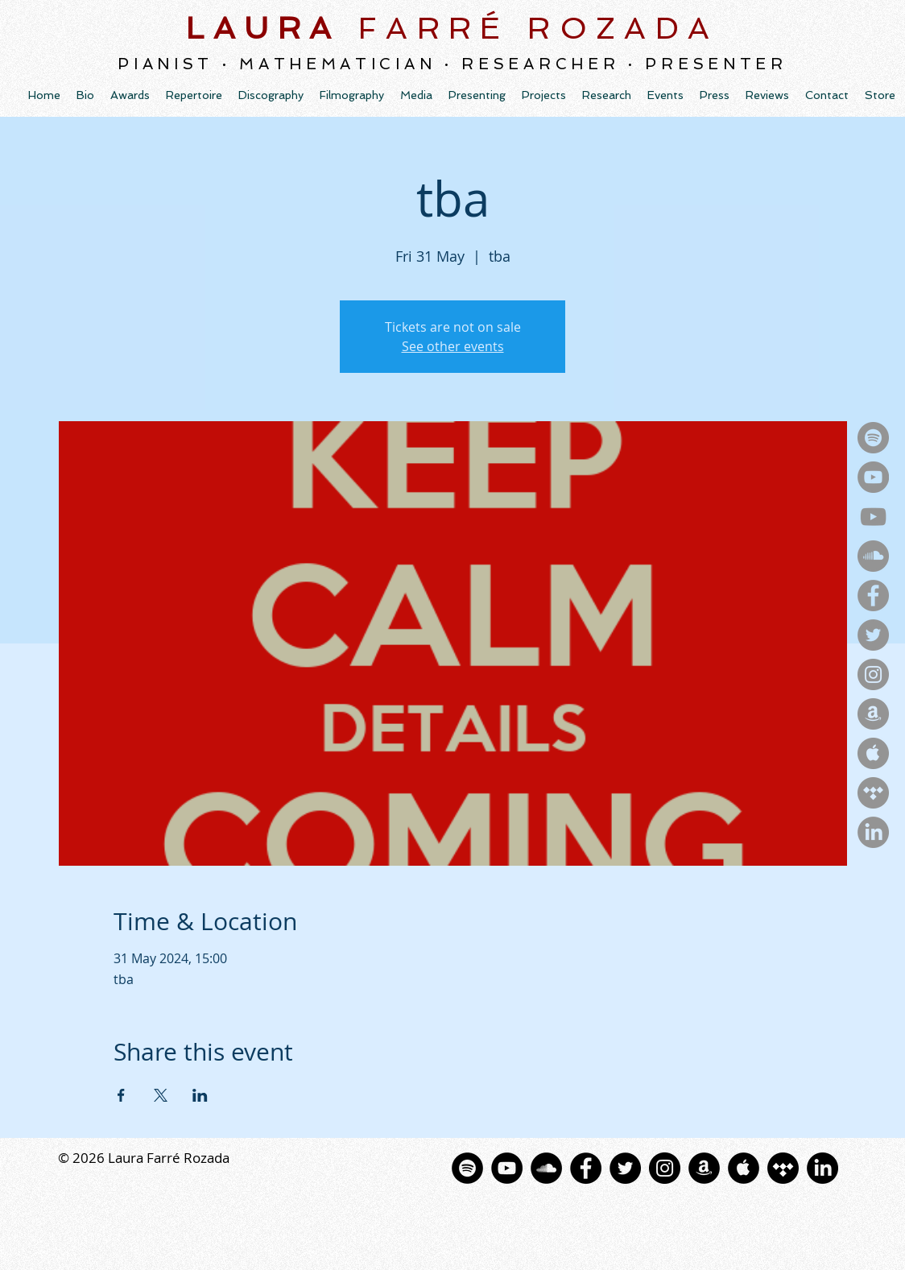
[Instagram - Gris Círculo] (873, 674)
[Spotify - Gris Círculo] (873, 437)
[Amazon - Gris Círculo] (873, 714)
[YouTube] (873, 516)
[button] (271, 95)
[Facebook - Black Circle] (585, 1168)
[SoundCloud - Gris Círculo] (873, 556)
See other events (453, 346)
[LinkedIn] (873, 832)
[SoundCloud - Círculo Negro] (546, 1168)
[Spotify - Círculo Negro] (467, 1168)
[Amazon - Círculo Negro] (704, 1168)
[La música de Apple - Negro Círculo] (743, 1168)
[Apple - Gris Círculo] (873, 753)
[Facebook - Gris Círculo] (873, 595)
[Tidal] (783, 1168)
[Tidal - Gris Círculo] (873, 793)
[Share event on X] (160, 1095)
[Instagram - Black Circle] (664, 1168)
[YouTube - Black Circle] (507, 1168)
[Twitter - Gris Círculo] (873, 635)
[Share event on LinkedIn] (200, 1095)
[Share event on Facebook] (121, 1095)
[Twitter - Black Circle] (625, 1168)
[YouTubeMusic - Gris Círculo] (873, 477)
